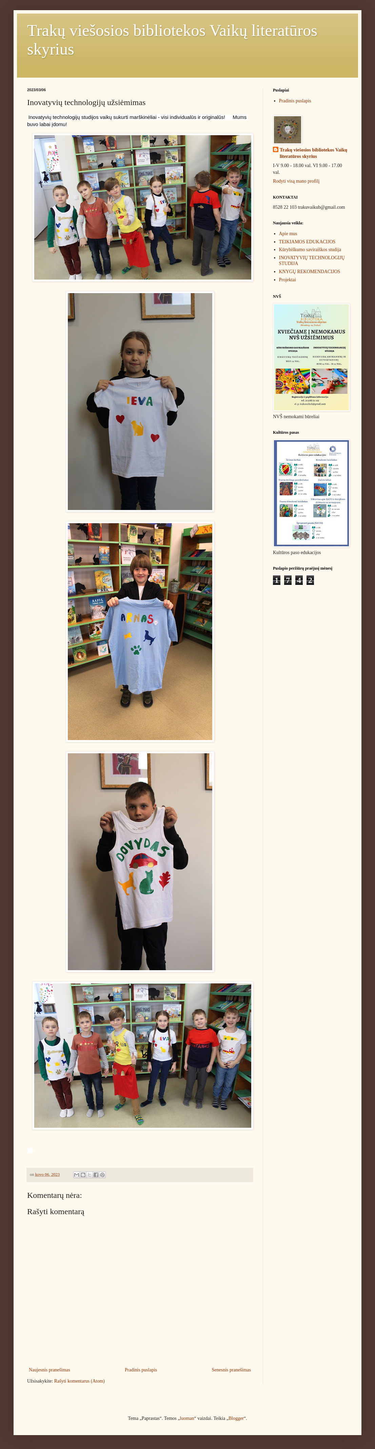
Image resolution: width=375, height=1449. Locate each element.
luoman (187, 1418)
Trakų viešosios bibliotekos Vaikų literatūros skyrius (313, 153)
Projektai (287, 279)
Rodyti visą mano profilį (296, 181)
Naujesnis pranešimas (49, 1369)
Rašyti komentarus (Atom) (79, 1381)
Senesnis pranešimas (231, 1369)
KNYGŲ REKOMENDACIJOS (309, 271)
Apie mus (288, 233)
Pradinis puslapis (141, 1369)
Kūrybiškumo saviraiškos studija (310, 249)
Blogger (236, 1418)
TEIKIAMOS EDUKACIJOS (307, 241)
